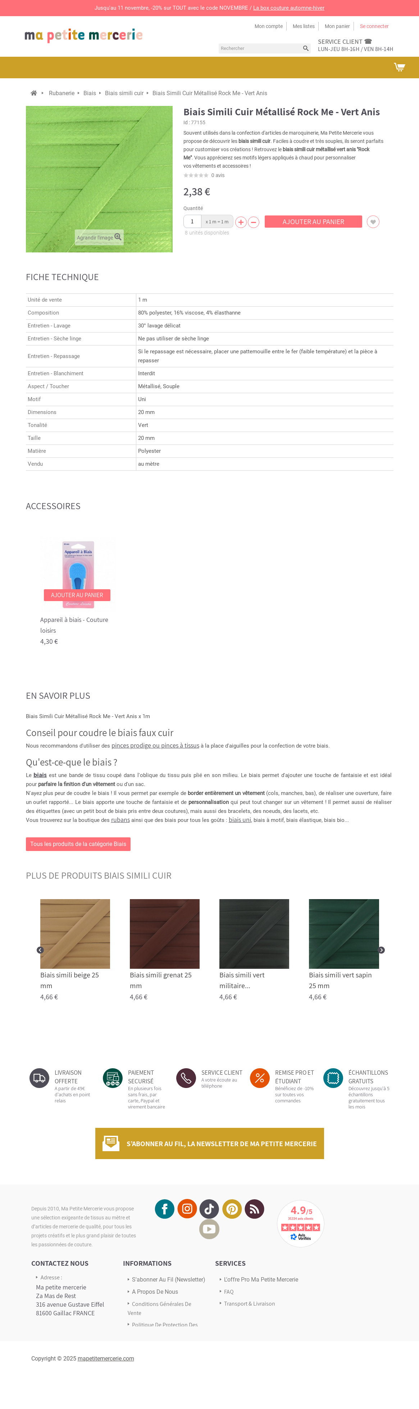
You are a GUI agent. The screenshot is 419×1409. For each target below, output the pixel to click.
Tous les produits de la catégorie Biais (78, 844)
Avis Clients (237, 1315)
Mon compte (269, 26)
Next (381, 950)
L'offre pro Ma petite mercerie (261, 1279)
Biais (89, 93)
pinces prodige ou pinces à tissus (155, 745)
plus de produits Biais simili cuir (99, 875)
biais (40, 775)
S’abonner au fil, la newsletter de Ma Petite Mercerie (222, 1143)
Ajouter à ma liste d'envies (373, 221)
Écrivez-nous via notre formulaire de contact (65, 1349)
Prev (40, 950)
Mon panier (337, 26)
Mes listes (304, 26)
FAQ (229, 1292)
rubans (120, 819)
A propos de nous (155, 1291)
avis (218, 175)
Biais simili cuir (124, 93)
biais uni (240, 819)
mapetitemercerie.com (106, 1390)
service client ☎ (345, 41)
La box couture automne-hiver (288, 8)
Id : (186, 122)
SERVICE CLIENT (221, 1072)
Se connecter (374, 26)
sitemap (142, 1345)
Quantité (193, 208)
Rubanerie (61, 93)
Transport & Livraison (249, 1303)
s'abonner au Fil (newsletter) (168, 1279)
